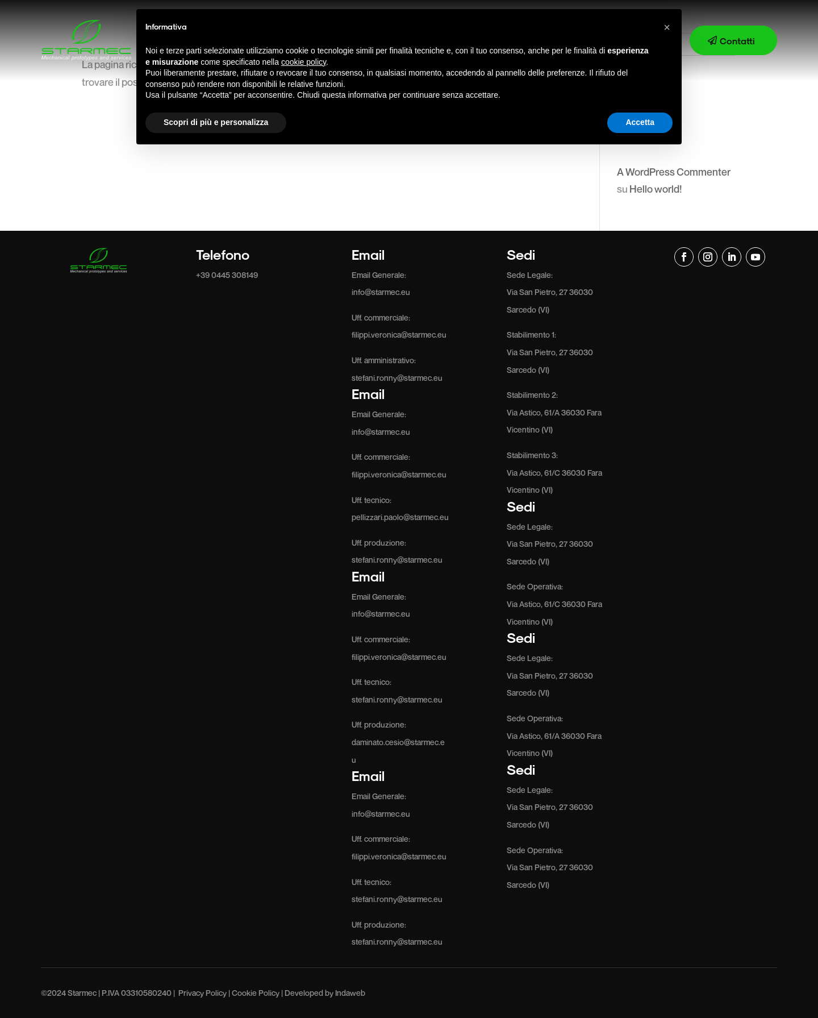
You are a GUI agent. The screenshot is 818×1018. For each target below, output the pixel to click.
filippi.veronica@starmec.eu (399, 334)
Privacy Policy (202, 993)
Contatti (737, 40)
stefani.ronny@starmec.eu (397, 378)
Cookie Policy (255, 993)
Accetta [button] (639, 122)
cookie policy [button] (303, 62)
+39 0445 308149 (227, 275)
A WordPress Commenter (674, 171)
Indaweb (350, 993)
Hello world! (655, 188)
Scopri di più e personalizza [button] (216, 122)
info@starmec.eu (381, 292)
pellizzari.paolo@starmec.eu (400, 517)
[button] (667, 27)
